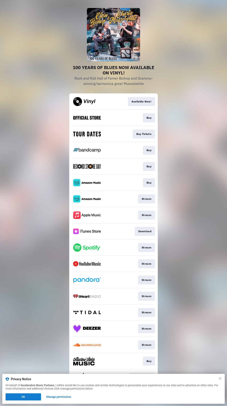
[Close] (220, 378)
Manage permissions (58, 396)
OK (23, 396)
